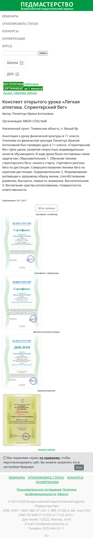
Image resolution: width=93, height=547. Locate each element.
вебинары (21, 84)
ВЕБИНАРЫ (10, 16)
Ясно (79, 467)
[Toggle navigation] (15, 64)
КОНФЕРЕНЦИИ (13, 39)
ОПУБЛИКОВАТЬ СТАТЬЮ (20, 24)
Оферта (62, 494)
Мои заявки (46, 208)
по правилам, (50, 458)
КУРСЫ (7, 46)
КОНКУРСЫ (10, 31)
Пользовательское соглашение (39, 489)
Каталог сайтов (46, 449)
